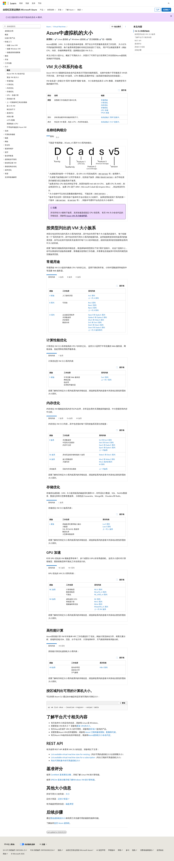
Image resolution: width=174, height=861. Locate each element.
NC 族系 (52, 589)
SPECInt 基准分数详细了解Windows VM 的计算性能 (73, 779)
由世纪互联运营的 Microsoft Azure (79, 850)
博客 (119, 850)
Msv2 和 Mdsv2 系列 (107, 459)
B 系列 (51, 302)
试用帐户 (166, 10)
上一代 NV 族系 (100, 609)
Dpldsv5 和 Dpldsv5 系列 (97, 317)
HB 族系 (52, 667)
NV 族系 (52, 599)
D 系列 (51, 315)
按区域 (91, 729)
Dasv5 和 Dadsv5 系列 (96, 327)
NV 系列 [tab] (71, 568)
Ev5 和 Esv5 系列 (105, 440)
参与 (127, 850)
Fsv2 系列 (104, 377)
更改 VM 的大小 (83, 726)
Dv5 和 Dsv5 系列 (95, 322)
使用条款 (160, 850)
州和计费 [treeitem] (10, 116)
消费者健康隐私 (146, 850)
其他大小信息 (140, 47)
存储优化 (104, 107)
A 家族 (51, 295)
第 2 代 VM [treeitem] (11, 106)
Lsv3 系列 (106, 524)
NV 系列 (97, 599)
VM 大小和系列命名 (142, 31)
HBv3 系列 (104, 667)
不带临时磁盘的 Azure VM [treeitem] (16, 127)
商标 (4, 854)
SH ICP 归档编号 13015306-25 (14, 850)
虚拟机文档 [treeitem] (9, 31)
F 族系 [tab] (61, 355)
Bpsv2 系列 (92, 308)
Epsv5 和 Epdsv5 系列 (107, 447)
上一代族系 (103, 450)
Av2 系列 (91, 295)
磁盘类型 (69, 804)
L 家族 (51, 524)
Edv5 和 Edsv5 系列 (106, 442)
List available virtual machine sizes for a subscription (73, 757)
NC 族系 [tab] (62, 568)
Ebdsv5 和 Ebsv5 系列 (107, 455)
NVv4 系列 (98, 604)
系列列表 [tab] (51, 277)
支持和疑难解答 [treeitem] (11, 177)
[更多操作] (125, 27)
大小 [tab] (57, 137)
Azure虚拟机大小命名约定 (99, 735)
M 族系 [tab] (79, 418)
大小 (68, 794)
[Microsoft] (4, 3)
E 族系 (51, 440)
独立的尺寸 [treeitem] (11, 109)
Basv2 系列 (92, 305)
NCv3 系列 (98, 589)
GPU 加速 (104, 110)
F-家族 (51, 377)
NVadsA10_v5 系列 (101, 607)
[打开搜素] (168, 3)
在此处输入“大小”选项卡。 (111, 122)
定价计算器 (63, 799)
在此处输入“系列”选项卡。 (111, 117)
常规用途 (104, 100)
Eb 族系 (52, 455)
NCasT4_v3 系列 (100, 592)
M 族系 (52, 459)
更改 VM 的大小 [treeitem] (13, 77)
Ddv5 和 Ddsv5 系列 (95, 325)
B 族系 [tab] (69, 277)
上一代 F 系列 (106, 380)
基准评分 (138, 44)
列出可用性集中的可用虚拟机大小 (65, 760)
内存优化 (104, 105)
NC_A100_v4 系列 (100, 594)
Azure (48, 26)
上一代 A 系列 (93, 298)
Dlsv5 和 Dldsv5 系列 (96, 320)
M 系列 (102, 464)
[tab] (48, 136)
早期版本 (111, 850)
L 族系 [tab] (61, 502)
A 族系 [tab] (61, 277)
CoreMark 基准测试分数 (61, 774)
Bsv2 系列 (92, 302)
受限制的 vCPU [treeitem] (12, 124)
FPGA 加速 (105, 113)
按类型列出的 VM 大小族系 (145, 34)
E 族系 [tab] (61, 418)
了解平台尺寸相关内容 (143, 37)
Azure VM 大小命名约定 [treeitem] (16, 74)
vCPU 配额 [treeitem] (11, 120)
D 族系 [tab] (78, 277)
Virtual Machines (59, 26)
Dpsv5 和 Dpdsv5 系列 (96, 315)
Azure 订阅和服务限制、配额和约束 (100, 732)
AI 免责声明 (100, 850)
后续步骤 (138, 50)
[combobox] (22, 26)
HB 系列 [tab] (62, 646)
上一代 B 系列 (93, 310)
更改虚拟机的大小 (58, 818)
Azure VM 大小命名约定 (76, 215)
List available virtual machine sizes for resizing (70, 754)
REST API (138, 40)
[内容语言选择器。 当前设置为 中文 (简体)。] (9, 844)
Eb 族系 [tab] (70, 418)
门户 (157, 10)
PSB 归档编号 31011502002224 (41, 850)
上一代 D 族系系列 (95, 330)
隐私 (59, 850)
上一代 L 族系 (108, 529)
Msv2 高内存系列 (105, 462)
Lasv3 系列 (107, 526)
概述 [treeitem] (6, 34)
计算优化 (104, 102)
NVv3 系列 (98, 601)
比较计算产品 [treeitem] (10, 38)
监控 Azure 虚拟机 (62, 823)
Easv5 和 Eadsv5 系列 (107, 445)
